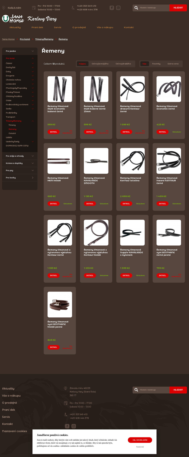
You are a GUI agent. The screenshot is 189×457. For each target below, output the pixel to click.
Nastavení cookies (14, 431)
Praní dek (37, 27)
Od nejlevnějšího (100, 64)
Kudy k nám (14, 7)
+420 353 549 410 (86, 6)
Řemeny (63, 39)
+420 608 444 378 (87, 9)
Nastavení (140, 447)
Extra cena (173, 64)
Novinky (156, 64)
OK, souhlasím (140, 440)
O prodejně (79, 27)
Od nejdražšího (123, 64)
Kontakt (129, 27)
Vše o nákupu (105, 27)
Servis (57, 27)
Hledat (178, 7)
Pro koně (25, 39)
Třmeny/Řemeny (44, 39)
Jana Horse (8, 39)
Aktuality (15, 27)
